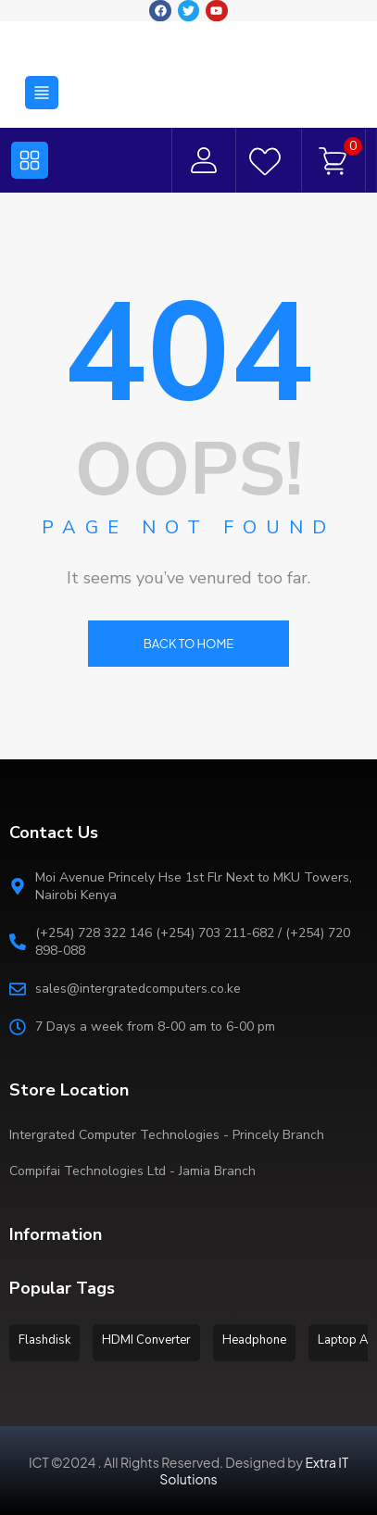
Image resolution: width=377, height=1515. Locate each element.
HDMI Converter (146, 1340)
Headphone (254, 1340)
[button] (41, 89)
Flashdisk (44, 1340)
